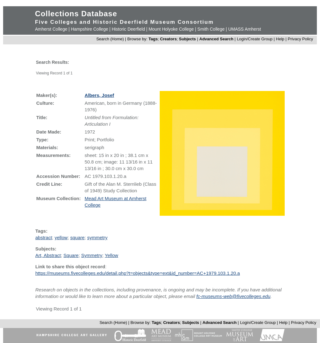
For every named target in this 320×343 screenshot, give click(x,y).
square (77, 237)
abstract (43, 237)
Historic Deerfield (128, 29)
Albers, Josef (99, 95)
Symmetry (91, 255)
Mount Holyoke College (171, 29)
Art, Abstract (48, 255)
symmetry (97, 237)
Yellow (111, 255)
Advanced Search (216, 39)
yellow (61, 237)
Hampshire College (89, 29)
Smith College (211, 29)
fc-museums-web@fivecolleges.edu (233, 296)
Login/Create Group (255, 39)
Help (280, 39)
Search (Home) (110, 39)
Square (70, 255)
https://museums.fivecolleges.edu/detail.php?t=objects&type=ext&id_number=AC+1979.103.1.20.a (137, 273)
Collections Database (76, 13)
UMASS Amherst (244, 29)
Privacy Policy (300, 39)
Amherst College (51, 29)
